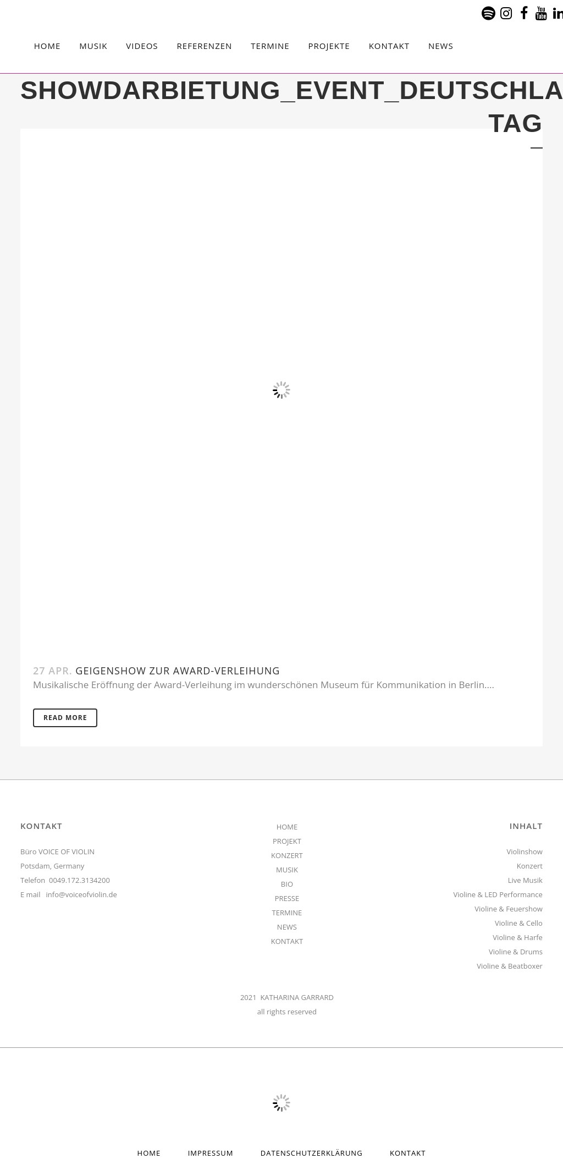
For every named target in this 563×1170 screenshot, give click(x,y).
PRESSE (287, 898)
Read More (65, 717)
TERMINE (287, 913)
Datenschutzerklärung (312, 1153)
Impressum (211, 1153)
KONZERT (287, 855)
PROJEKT (287, 841)
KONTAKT (287, 941)
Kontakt (408, 1153)
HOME (287, 827)
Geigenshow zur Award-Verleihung (177, 670)
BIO (287, 884)
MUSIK (287, 870)
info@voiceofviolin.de (81, 894)
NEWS (287, 927)
